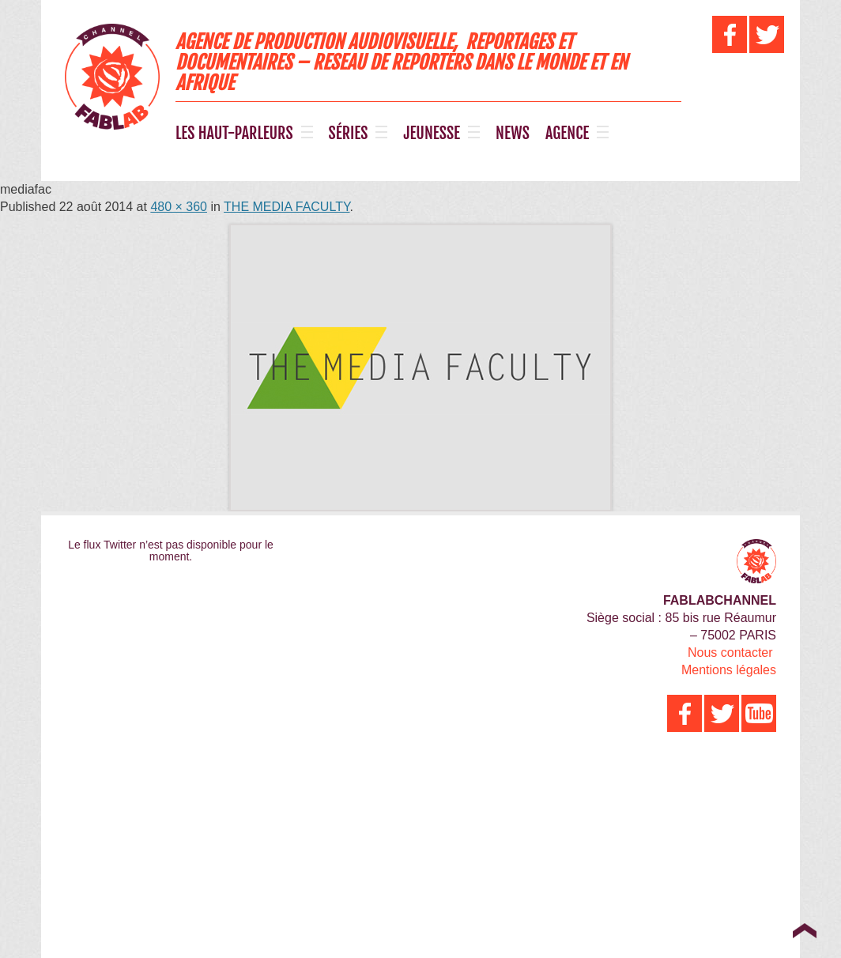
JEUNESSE (431, 133)
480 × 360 (178, 206)
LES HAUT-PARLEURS (234, 133)
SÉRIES (348, 133)
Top (804, 930)
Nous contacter (730, 652)
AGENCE (567, 133)
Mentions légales (728, 670)
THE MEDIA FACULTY (286, 206)
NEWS (513, 133)
